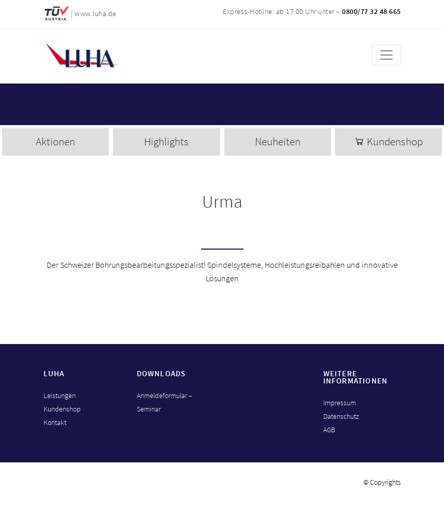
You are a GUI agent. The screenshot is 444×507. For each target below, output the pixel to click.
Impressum (339, 402)
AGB (329, 429)
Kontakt (55, 422)
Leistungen (60, 395)
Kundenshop (388, 141)
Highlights (166, 141)
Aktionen (55, 141)
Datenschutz (341, 416)
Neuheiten (277, 141)
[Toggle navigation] (386, 55)
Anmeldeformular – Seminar (164, 402)
